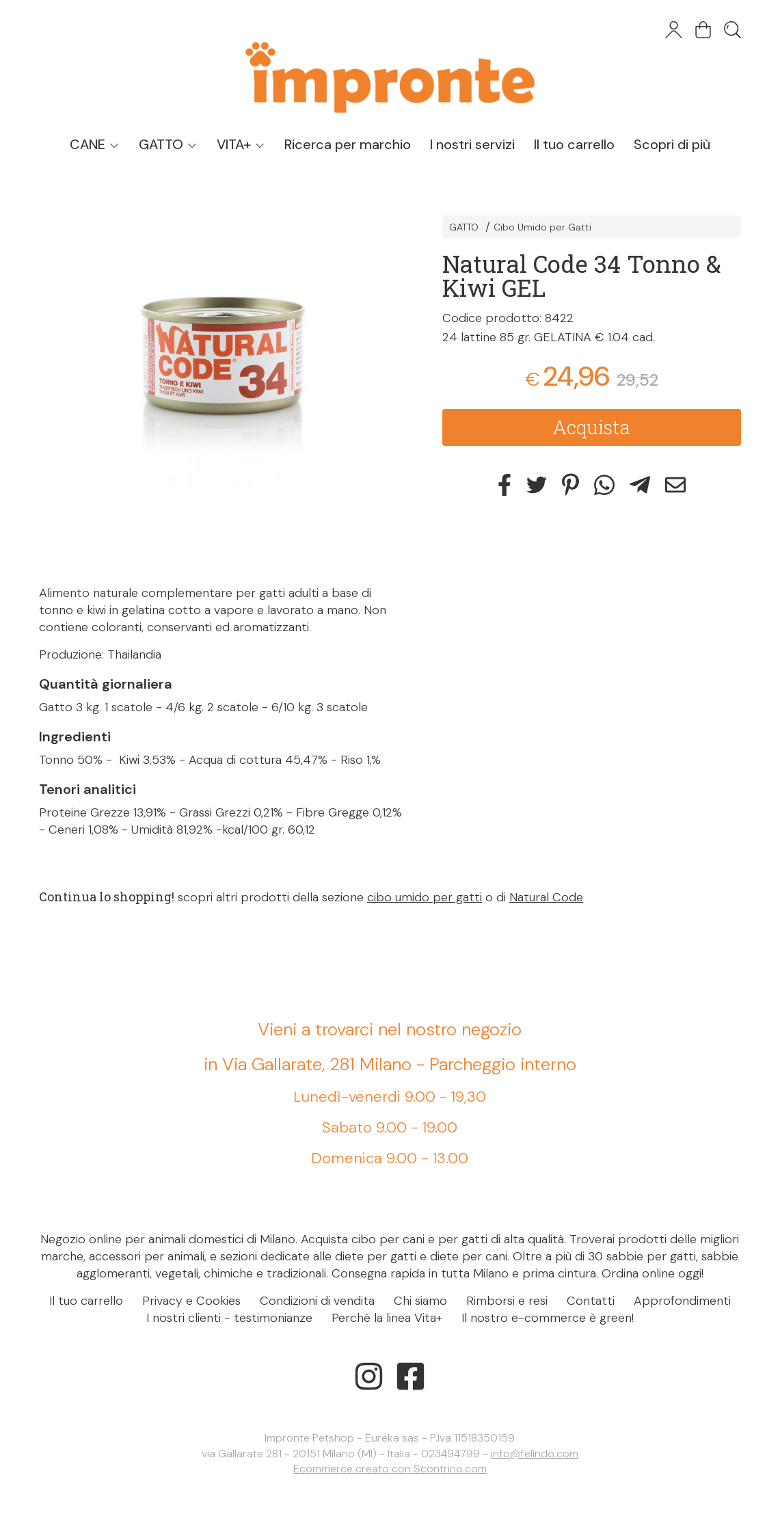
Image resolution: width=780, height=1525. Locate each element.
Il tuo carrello (574, 144)
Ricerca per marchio (347, 144)
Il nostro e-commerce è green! (547, 1318)
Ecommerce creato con (390, 1468)
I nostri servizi (472, 144)
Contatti (591, 1300)
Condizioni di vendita (317, 1300)
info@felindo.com (534, 1453)
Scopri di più (672, 144)
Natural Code (546, 897)
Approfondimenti (682, 1300)
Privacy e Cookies (191, 1300)
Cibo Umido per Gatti (542, 227)
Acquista (591, 427)
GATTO (168, 144)
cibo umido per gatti (424, 897)
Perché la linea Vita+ (387, 1318)
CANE (95, 144)
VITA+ (241, 144)
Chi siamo (420, 1300)
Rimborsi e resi (507, 1300)
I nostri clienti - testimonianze (229, 1318)
